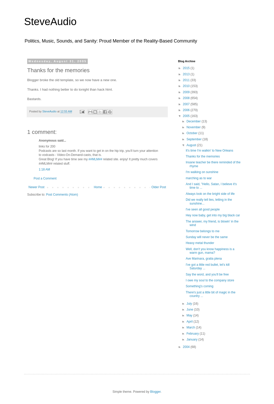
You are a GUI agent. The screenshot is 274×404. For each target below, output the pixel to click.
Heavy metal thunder (200, 243)
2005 (187, 116)
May (190, 315)
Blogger (155, 392)
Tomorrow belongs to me (202, 231)
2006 (187, 110)
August (192, 145)
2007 (187, 104)
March (191, 327)
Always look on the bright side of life (210, 194)
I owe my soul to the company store (210, 280)
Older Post (158, 187)
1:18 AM (44, 169)
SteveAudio (50, 21)
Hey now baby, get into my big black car (213, 215)
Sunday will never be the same (207, 237)
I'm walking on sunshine (202, 172)
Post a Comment (45, 178)
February (193, 333)
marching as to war (199, 178)
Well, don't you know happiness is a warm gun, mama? (210, 250)
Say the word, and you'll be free (207, 274)
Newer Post (36, 187)
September (194, 139)
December (194, 121)
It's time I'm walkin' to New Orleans (209, 150)
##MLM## (95, 159)
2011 (187, 80)
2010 (187, 86)
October (192, 133)
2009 (187, 92)
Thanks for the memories (203, 156)
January (192, 339)
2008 (187, 98)
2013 (187, 74)
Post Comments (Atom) (62, 194)
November (194, 127)
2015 (187, 68)
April (190, 321)
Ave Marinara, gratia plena (204, 258)
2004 (187, 347)
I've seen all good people (203, 209)
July (190, 303)
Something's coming (199, 286)
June (190, 309)
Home (98, 187)
